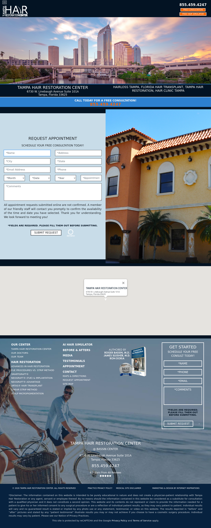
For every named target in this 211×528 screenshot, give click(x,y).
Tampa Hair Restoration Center (31, 349)
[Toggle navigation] (4, 2)
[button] (105, 299)
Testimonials (74, 361)
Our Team (17, 356)
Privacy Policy (119, 520)
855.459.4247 (193, 5)
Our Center (20, 344)
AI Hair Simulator (78, 344)
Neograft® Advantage (25, 382)
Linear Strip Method (24, 389)
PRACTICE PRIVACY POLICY (100, 488)
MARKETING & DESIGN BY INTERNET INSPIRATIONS (175, 488)
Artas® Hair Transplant (26, 385)
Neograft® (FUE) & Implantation (32, 378)
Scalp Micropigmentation (27, 393)
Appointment (74, 366)
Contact (70, 371)
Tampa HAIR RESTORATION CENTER (106, 288)
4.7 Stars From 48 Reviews (105, 474)
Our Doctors (19, 353)
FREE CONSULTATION (193, 10)
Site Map (68, 384)
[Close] (123, 283)
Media (68, 355)
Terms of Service (142, 520)
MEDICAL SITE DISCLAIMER (128, 488)
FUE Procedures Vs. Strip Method (32, 370)
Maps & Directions (74, 376)
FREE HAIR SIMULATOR (193, 14)
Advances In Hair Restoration (30, 366)
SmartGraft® (20, 374)
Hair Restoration (26, 362)
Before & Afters (76, 350)
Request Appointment (76, 380)
